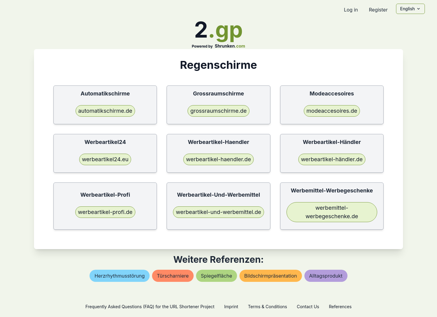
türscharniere (173, 276)
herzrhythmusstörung (119, 276)
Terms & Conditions (267, 306)
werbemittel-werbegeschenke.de (332, 212)
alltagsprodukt (326, 276)
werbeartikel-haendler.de (218, 159)
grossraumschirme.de (218, 111)
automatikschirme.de (105, 111)
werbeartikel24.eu (105, 159)
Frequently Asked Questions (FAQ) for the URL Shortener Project (149, 306)
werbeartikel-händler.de (332, 159)
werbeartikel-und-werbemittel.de (218, 212)
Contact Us (308, 306)
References (340, 306)
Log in (351, 10)
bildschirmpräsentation (270, 276)
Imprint (231, 306)
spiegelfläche (216, 276)
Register (378, 10)
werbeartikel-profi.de (105, 212)
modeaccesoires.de (332, 111)
